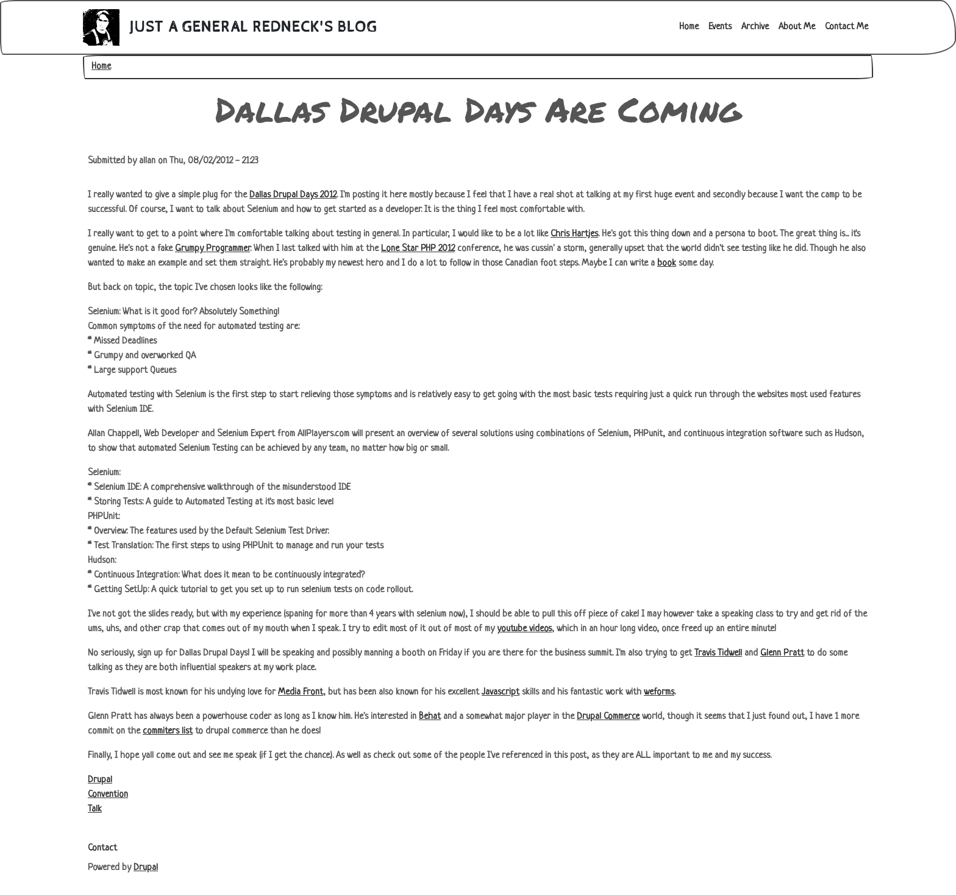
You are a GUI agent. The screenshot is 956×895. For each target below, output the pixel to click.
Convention (108, 795)
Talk (95, 809)
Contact (102, 848)
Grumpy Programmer (212, 249)
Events (720, 27)
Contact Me (846, 27)
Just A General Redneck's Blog (253, 27)
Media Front (300, 692)
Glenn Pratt (782, 653)
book (666, 263)
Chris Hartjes (574, 234)
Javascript (500, 692)
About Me (797, 27)
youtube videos (524, 629)
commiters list (168, 731)
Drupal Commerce (608, 717)
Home (689, 27)
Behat (430, 717)
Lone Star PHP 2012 (418, 249)
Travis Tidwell (718, 653)
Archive (755, 27)
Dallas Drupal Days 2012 (293, 195)
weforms (659, 692)
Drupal (100, 780)
